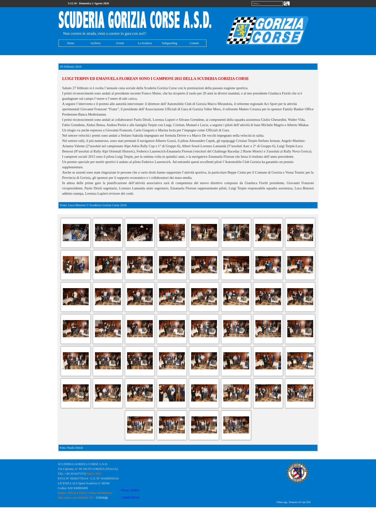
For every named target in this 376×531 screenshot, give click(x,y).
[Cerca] (286, 3)
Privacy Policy (77, 493)
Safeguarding (169, 43)
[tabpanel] (135, 20)
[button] (76, 233)
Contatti (194, 43)
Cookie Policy (130, 497)
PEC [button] (98, 473)
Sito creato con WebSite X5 (75, 497)
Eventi (120, 43)
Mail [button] (90, 473)
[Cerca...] (267, 3)
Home (70, 43)
